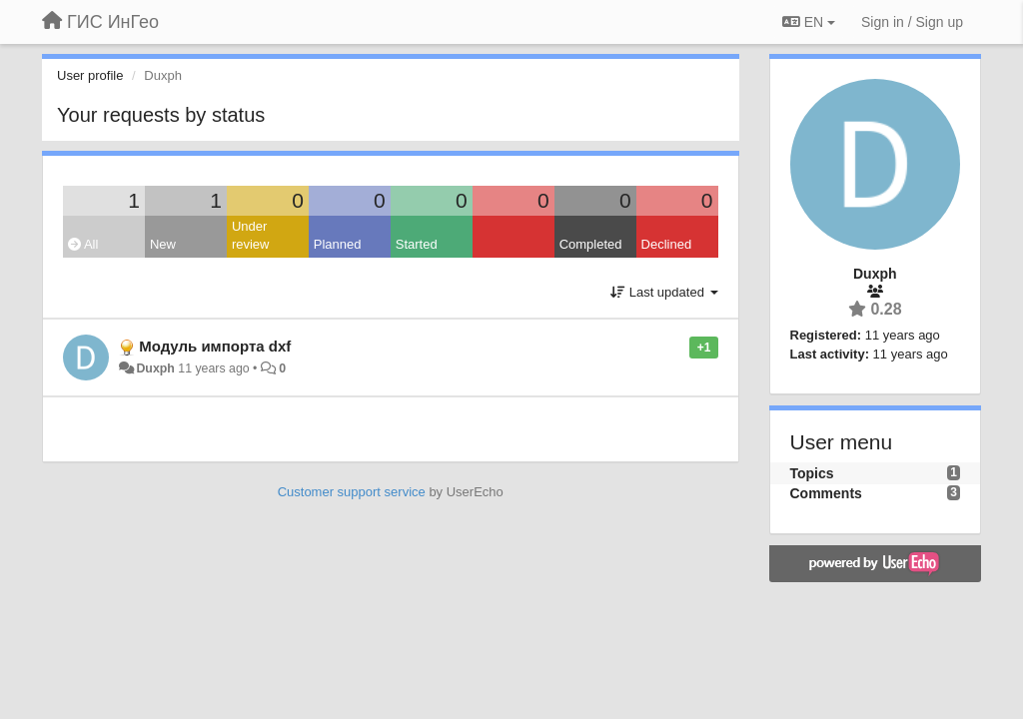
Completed (590, 244)
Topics (812, 473)
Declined (666, 244)
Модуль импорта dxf (215, 346)
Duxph (155, 368)
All (83, 244)
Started (417, 244)
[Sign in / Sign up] (912, 22)
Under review (251, 236)
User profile (90, 75)
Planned (338, 244)
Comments (826, 493)
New (163, 244)
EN (808, 22)
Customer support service (352, 491)
